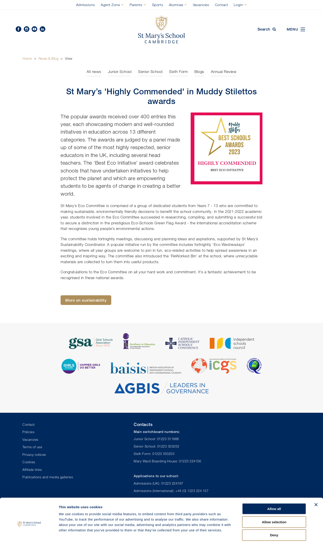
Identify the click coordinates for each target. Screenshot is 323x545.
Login (238, 5)
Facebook (18, 29)
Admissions (85, 5)
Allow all (274, 490)
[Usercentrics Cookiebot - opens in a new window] (29, 536)
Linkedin (42, 29)
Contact (221, 5)
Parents (136, 5)
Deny (274, 516)
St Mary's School (161, 29)
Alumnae (176, 5)
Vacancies (201, 5)
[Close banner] (316, 486)
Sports (157, 5)
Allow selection (274, 503)
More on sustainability (86, 300)
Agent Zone (110, 5)
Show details (235, 536)
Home (27, 58)
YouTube (34, 29)
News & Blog (49, 58)
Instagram (26, 29)
